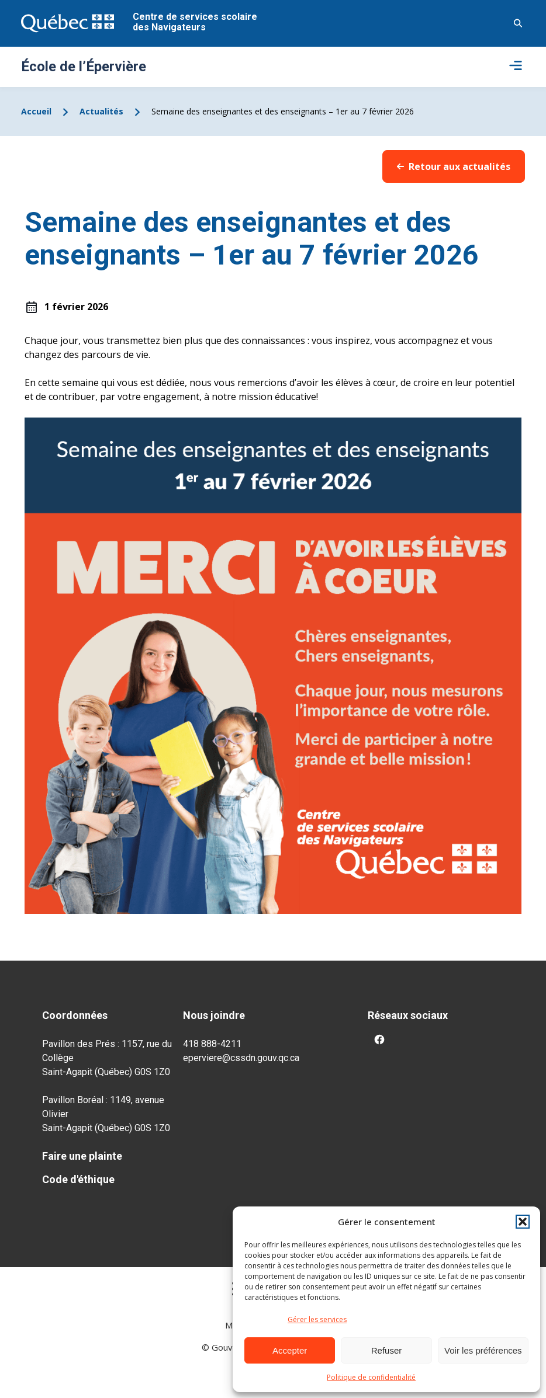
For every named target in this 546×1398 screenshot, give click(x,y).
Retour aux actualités (453, 166)
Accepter (289, 1350)
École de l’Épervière (83, 67)
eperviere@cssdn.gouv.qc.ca (241, 1057)
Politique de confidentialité (371, 1377)
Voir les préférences (483, 1350)
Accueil (36, 111)
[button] (522, 1221)
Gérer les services (317, 1319)
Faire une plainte (82, 1156)
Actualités (101, 111)
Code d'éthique (78, 1179)
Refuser (386, 1350)
